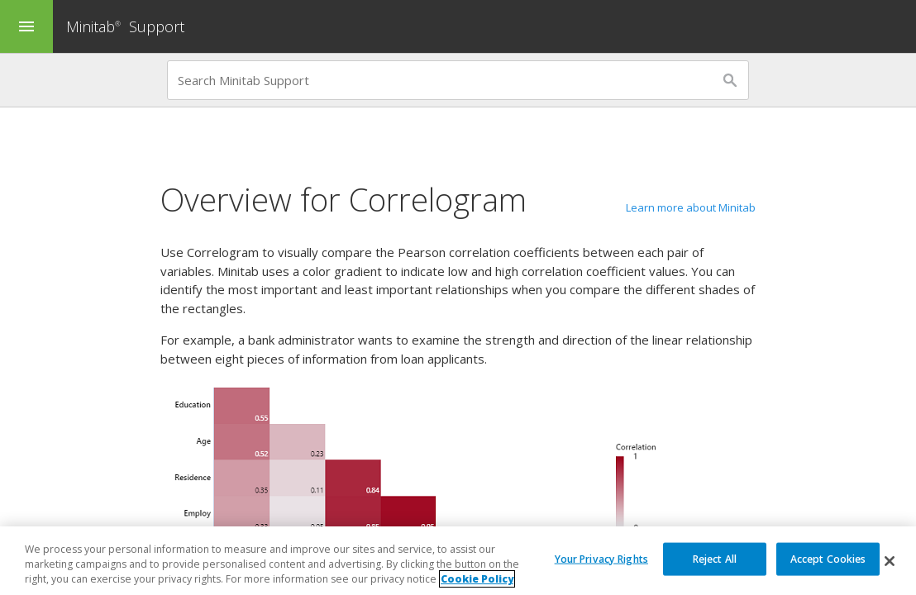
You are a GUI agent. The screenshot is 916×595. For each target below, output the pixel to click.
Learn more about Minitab (691, 207)
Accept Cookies (828, 558)
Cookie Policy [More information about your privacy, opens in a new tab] (477, 580)
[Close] (889, 561)
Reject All (715, 558)
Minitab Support (125, 26)
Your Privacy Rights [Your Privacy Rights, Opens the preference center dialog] (601, 558)
